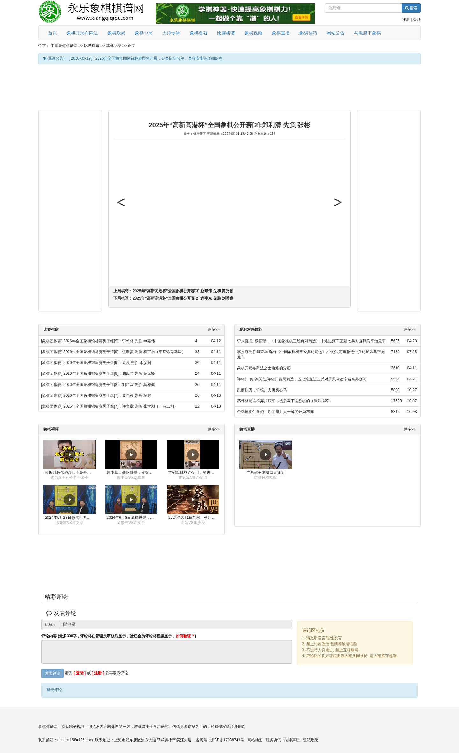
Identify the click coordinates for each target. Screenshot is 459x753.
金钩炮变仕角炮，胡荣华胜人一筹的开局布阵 (275, 411)
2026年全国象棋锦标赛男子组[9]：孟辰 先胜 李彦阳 (107, 362)
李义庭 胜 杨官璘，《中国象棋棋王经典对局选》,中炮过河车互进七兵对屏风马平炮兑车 (311, 341)
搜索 (411, 8)
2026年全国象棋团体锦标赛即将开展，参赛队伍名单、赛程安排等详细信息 (158, 58)
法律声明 (292, 740)
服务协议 (273, 740)
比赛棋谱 (226, 32)
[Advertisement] (229, 87)
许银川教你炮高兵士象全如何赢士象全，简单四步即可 (70, 472)
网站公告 (336, 32)
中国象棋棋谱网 (64, 45)
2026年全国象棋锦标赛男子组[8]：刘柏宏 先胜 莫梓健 (109, 384)
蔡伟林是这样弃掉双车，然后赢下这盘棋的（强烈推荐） (285, 401)
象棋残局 (116, 32)
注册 (406, 19)
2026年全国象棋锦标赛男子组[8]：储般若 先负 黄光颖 (109, 373)
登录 (417, 19)
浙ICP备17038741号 (226, 740)
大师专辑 (171, 32)
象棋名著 (199, 32)
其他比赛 (113, 45)
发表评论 (52, 673)
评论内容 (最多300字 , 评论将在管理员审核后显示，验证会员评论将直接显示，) (118, 636)
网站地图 (255, 740)
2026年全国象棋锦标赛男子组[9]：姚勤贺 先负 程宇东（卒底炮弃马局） (124, 352)
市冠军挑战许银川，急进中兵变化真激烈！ (193, 472)
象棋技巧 (308, 32)
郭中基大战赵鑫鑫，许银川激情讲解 (132, 472)
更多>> (214, 330)
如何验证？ (185, 636)
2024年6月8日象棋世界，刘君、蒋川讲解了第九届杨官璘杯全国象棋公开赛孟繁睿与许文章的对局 (132, 517)
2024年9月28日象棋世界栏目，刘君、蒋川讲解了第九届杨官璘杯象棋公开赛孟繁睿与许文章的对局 (70, 517)
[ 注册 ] (98, 673)
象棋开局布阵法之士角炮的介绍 (264, 368)
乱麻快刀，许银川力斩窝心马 (262, 390)
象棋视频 (253, 32)
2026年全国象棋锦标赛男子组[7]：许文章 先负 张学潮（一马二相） (120, 406)
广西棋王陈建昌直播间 (265, 472)
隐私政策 (310, 740)
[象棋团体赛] (51, 341)
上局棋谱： (173, 291)
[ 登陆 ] (80, 673)
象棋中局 (144, 32)
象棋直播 (281, 32)
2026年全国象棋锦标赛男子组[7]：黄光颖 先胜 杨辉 (107, 395)
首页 (52, 32)
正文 (131, 45)
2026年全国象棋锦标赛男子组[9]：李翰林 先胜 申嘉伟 (109, 341)
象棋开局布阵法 (82, 32)
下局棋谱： (173, 298)
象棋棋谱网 (47, 726)
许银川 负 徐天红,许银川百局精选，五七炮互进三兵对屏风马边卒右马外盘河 (302, 379)
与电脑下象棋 (367, 32)
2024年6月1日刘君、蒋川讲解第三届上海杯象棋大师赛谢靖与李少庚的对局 (193, 517)
